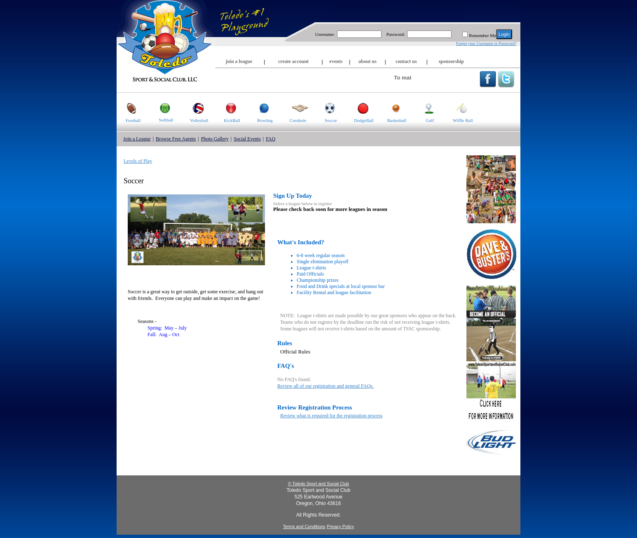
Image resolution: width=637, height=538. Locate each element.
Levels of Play (138, 161)
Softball (161, 107)
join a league (239, 61)
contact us (406, 61)
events (335, 61)
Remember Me (482, 35)
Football (129, 108)
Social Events (247, 139)
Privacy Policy (340, 526)
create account (293, 61)
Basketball (393, 108)
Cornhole (294, 108)
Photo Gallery (215, 139)
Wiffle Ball (459, 108)
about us (367, 61)
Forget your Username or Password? (486, 43)
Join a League (137, 139)
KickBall (227, 108)
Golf (423, 108)
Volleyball (195, 108)
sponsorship (451, 61)
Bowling (260, 108)
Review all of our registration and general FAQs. (325, 386)
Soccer (325, 108)
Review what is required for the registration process (331, 416)
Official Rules (295, 352)
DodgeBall (360, 108)
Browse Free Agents (176, 139)
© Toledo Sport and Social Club (318, 483)
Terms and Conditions (304, 526)
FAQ (270, 139)
